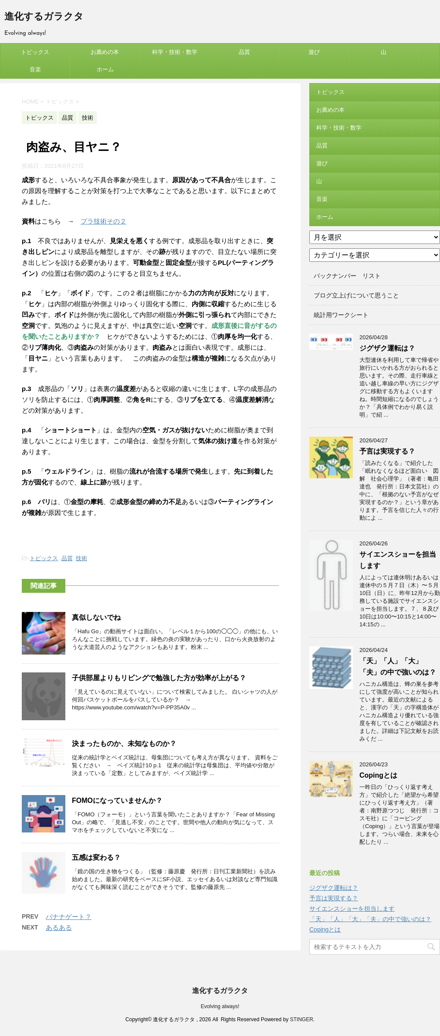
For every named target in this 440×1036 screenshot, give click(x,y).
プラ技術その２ (103, 221)
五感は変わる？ (96, 857)
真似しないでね (96, 617)
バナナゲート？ (68, 916)
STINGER (301, 1019)
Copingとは (378, 775)
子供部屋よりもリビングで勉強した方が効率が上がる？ (159, 678)
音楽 (35, 69)
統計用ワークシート (341, 314)
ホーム (105, 69)
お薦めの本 (105, 52)
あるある (59, 927)
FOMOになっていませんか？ (117, 800)
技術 (81, 558)
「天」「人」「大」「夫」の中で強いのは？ (370, 919)
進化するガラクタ (44, 17)
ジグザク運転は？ (387, 348)
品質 (244, 52)
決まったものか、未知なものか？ (124, 743)
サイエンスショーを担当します (352, 908)
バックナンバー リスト (347, 275)
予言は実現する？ (387, 451)
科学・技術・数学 (174, 52)
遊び (314, 52)
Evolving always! (220, 1006)
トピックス (35, 52)
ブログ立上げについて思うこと (356, 295)
